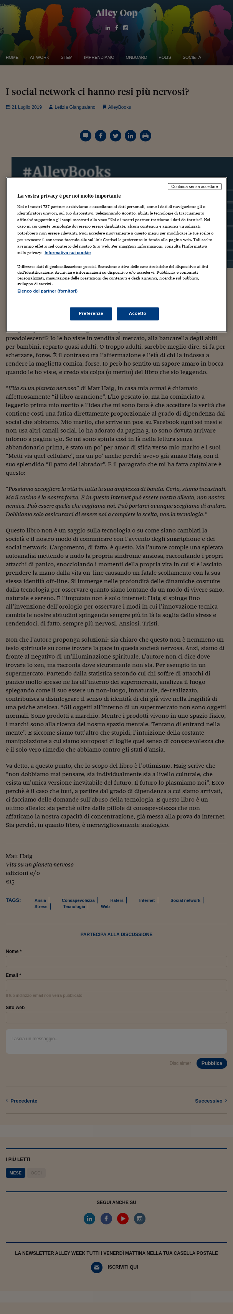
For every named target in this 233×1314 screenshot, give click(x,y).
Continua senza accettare (194, 186)
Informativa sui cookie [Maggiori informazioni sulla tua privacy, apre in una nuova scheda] (68, 252)
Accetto (138, 313)
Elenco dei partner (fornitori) (47, 291)
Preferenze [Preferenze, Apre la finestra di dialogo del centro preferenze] (91, 313)
